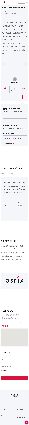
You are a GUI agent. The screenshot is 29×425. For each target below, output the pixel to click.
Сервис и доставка (4, 414)
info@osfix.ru (9, 318)
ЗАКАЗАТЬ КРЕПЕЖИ (13, 96)
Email (2, 363)
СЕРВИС (2, 412)
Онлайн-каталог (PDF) (5, 407)
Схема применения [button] (8, 143)
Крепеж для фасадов (19, 407)
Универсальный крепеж (20, 409)
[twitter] (5, 326)
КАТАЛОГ (17, 404)
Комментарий (4, 370)
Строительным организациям (21, 417)
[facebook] (3, 326)
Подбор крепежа (4, 415)
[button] (21, 3)
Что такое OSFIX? (4, 406)
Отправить (14, 378)
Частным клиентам (19, 414)
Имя (2, 357)
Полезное (3, 409)
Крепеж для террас (19, 406)
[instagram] (7, 326)
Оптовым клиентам (19, 415)
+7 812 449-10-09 (10, 315)
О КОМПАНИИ (3, 404)
